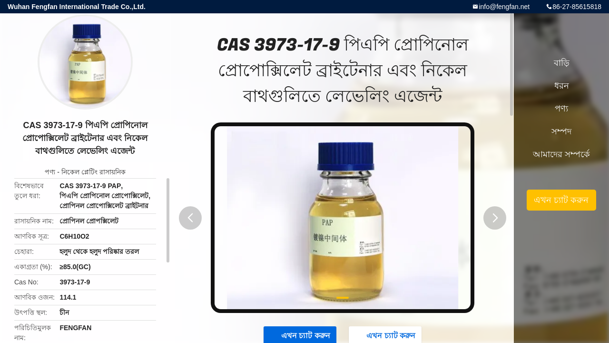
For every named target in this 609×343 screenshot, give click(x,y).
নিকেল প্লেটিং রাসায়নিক (93, 172)
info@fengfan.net (504, 6)
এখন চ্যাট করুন (561, 200)
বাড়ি (562, 63)
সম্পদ (561, 131)
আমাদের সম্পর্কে (561, 154)
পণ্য (50, 172)
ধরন (561, 86)
